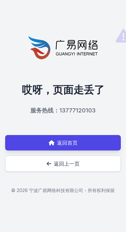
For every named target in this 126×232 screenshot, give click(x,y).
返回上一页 (63, 163)
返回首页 (63, 143)
